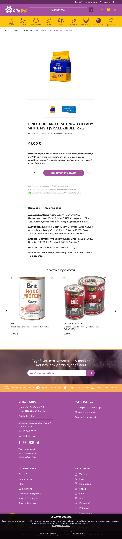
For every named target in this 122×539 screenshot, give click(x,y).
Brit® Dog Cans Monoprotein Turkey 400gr (30, 328)
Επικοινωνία (105, 2)
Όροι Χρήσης (25, 489)
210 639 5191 (28, 417)
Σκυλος (17, 32)
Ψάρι (81, 494)
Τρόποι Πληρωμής (28, 499)
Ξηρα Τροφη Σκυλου (31, 32)
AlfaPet (8, 32)
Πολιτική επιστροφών (86, 418)
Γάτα (81, 480)
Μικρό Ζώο (85, 485)
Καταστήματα (91, 2)
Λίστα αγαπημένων (85, 413)
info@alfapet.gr (27, 437)
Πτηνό (82, 489)
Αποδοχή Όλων (78, 533)
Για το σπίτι (85, 504)
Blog (115, 2)
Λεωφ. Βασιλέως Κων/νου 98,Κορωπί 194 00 (37, 426)
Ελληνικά (84, 508)
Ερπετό (83, 499)
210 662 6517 (28, 432)
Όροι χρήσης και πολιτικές (61, 526)
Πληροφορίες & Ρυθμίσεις (47, 533)
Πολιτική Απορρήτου (30, 494)
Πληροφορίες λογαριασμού (89, 408)
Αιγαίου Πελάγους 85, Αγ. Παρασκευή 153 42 (33, 410)
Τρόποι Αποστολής (29, 504)
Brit (13, 324)
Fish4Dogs (33, 135)
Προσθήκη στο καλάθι (63, 174)
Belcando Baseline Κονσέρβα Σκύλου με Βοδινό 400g (81, 329)
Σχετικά (78, 2)
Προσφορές (85, 513)
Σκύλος (83, 475)
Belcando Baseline (74, 324)
